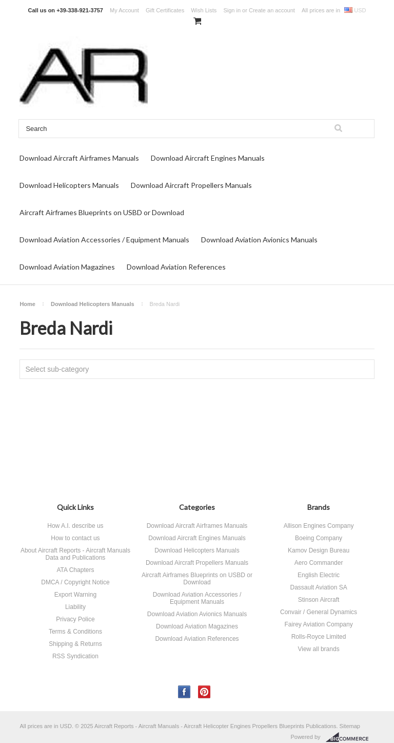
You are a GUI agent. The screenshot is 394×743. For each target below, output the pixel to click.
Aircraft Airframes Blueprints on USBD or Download (101, 212)
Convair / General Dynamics (318, 612)
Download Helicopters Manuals (69, 185)
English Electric (319, 575)
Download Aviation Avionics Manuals (259, 239)
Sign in (232, 10)
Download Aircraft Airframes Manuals (79, 158)
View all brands (318, 649)
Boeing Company (318, 538)
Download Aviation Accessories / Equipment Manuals (104, 239)
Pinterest (204, 691)
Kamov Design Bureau (318, 550)
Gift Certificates (165, 10)
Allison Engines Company (319, 525)
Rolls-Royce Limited (318, 636)
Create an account (272, 10)
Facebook (184, 691)
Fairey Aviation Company (318, 624)
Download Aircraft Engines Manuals (208, 158)
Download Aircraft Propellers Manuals (191, 185)
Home (27, 304)
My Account (124, 10)
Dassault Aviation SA (318, 587)
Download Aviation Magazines (67, 266)
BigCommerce (350, 737)
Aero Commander (318, 562)
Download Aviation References (176, 266)
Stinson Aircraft (319, 599)
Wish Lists (203, 10)
